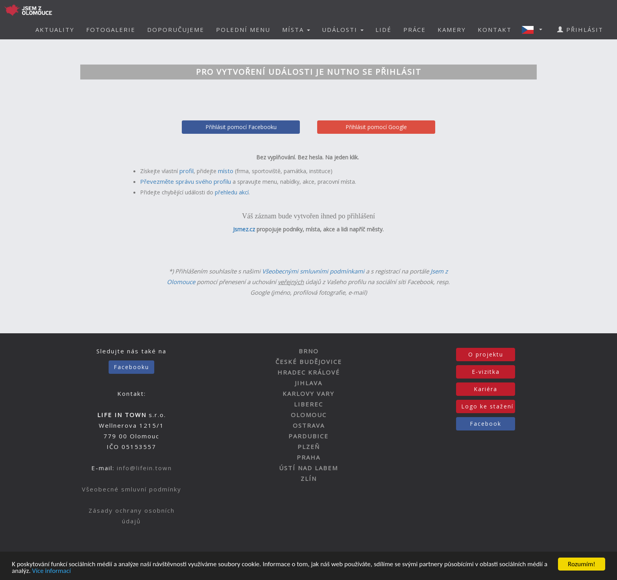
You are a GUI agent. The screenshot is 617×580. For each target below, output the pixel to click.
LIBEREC (308, 404)
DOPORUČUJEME (175, 29)
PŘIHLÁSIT (580, 29)
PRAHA (308, 457)
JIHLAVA (308, 383)
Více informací (51, 571)
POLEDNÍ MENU (243, 29)
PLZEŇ (308, 447)
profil (186, 171)
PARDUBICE (308, 436)
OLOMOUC (309, 415)
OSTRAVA (309, 425)
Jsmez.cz (244, 229)
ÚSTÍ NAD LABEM (308, 468)
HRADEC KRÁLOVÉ (308, 372)
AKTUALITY (54, 29)
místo (225, 171)
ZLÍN (309, 478)
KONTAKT (495, 29)
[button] (534, 29)
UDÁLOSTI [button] (343, 29)
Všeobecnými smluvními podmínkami (313, 271)
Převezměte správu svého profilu (185, 181)
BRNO (309, 351)
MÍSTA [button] (296, 29)
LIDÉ (383, 29)
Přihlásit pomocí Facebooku (241, 127)
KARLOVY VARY (308, 393)
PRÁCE (414, 29)
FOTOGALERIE (110, 29)
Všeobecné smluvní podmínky (131, 489)
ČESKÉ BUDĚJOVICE (308, 362)
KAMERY (452, 29)
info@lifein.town (144, 468)
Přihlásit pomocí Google (376, 127)
